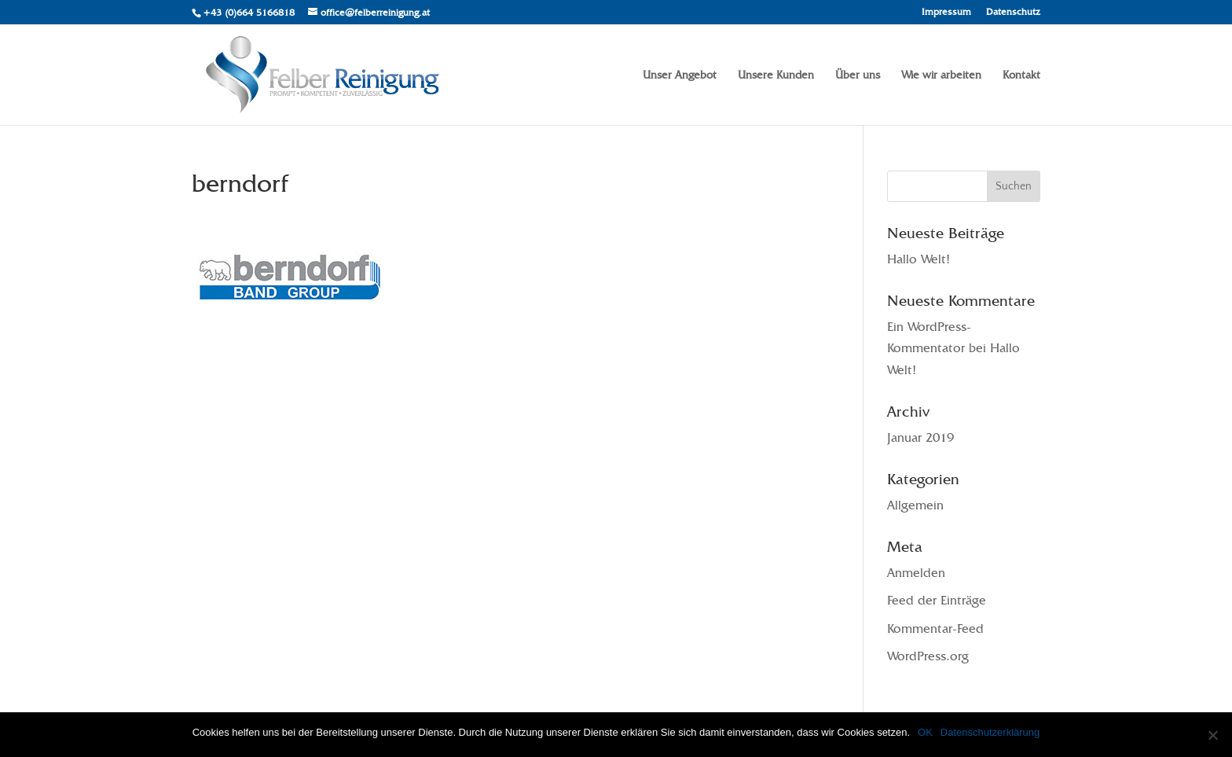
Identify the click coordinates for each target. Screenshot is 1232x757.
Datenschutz (1013, 12)
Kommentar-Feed (935, 628)
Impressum (946, 12)
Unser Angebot (680, 75)
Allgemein (915, 505)
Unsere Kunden (776, 75)
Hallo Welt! (918, 259)
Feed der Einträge (936, 600)
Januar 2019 (920, 437)
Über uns (857, 75)
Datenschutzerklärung (990, 732)
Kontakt (1021, 75)
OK (925, 732)
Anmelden (916, 572)
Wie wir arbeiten (941, 75)
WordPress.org (928, 656)
